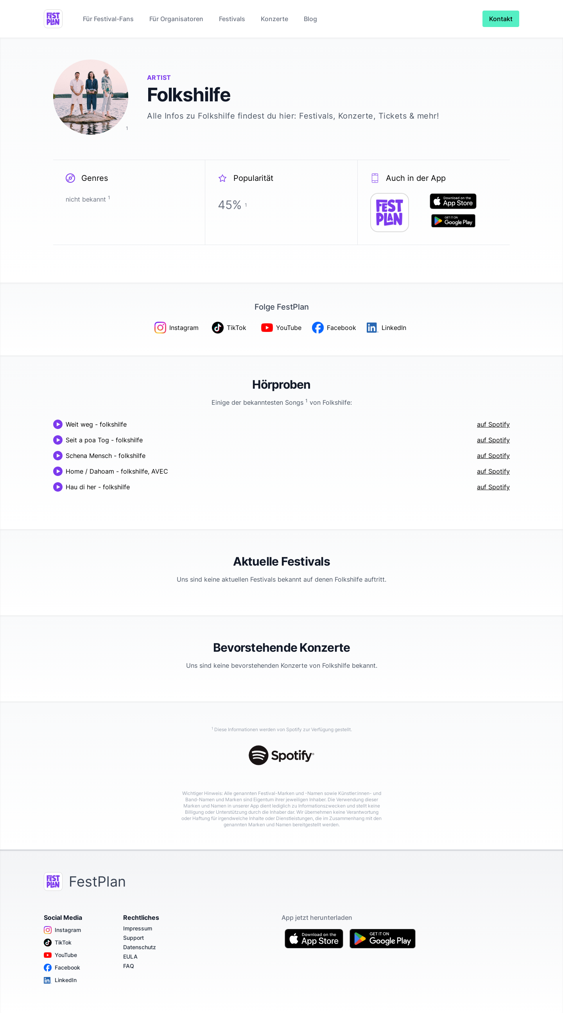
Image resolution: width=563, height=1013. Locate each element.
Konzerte (274, 19)
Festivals (232, 19)
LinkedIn (60, 980)
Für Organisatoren (176, 19)
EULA (130, 956)
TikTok (58, 942)
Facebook (62, 967)
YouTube (60, 955)
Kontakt (501, 19)
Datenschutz (139, 947)
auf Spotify (493, 424)
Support (133, 937)
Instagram (62, 930)
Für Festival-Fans (108, 19)
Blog (310, 19)
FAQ (128, 966)
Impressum (137, 928)
